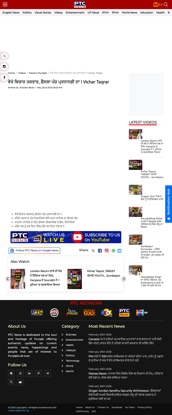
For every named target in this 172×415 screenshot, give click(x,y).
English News (11, 12)
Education (146, 12)
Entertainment (75, 12)
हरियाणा (105, 12)
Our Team (130, 407)
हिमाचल (115, 12)
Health (160, 12)
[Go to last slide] (8, 279)
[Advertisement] (86, 43)
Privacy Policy (145, 407)
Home (79, 407)
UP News (93, 12)
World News (129, 12)
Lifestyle (69, 350)
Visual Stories (43, 12)
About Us (90, 407)
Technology (70, 360)
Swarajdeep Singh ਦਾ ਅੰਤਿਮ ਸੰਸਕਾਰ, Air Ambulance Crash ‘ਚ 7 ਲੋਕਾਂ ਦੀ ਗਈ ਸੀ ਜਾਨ (152, 281)
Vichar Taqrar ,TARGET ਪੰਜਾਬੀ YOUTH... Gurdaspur (152, 174)
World (67, 365)
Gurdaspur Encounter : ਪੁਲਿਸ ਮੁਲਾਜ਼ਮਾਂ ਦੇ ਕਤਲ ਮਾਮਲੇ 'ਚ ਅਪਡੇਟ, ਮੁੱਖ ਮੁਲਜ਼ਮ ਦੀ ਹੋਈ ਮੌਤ (152, 252)
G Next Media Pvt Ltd (18, 410)
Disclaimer (117, 407)
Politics (27, 12)
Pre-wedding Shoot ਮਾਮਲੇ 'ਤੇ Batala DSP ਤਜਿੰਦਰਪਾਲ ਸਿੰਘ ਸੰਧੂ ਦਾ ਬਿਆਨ (152, 223)
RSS (94, 411)
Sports (68, 371)
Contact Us (103, 407)
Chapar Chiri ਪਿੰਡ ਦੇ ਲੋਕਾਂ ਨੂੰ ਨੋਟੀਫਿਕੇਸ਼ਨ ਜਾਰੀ (152, 198)
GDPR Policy (82, 411)
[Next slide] (123, 279)
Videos (58, 12)
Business (69, 334)
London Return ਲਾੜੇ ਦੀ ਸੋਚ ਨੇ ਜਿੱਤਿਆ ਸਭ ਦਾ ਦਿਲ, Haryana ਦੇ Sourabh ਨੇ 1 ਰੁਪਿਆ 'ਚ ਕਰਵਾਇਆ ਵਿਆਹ (152, 146)
